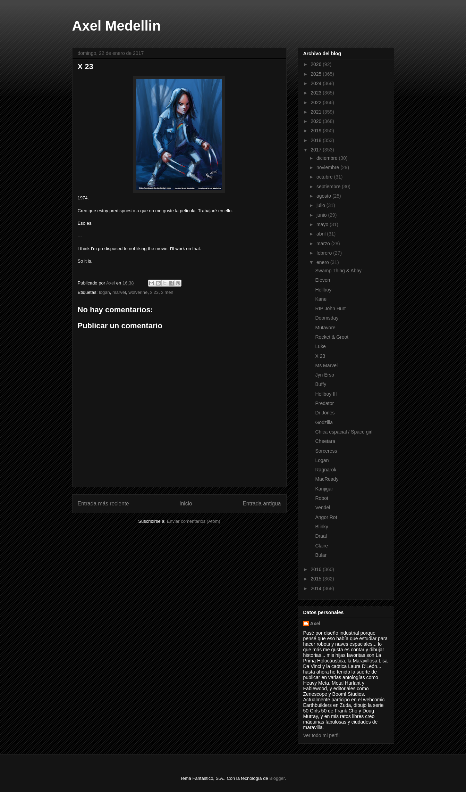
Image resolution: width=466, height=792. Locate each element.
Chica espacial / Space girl (343, 432)
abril (321, 234)
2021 (317, 112)
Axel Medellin (116, 25)
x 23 (154, 292)
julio (321, 205)
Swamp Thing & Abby (338, 270)
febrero (324, 253)
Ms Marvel (326, 365)
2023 (317, 93)
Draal (321, 536)
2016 (317, 569)
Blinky (321, 526)
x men (167, 292)
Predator (324, 403)
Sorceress (326, 451)
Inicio (185, 503)
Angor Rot (326, 517)
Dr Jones (324, 412)
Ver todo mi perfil (321, 735)
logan (104, 292)
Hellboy (323, 289)
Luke (320, 346)
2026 (317, 64)
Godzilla (324, 422)
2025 (317, 74)
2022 (317, 102)
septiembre (329, 186)
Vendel (322, 507)
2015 (317, 578)
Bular (321, 555)
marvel (119, 292)
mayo (323, 224)
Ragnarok (325, 469)
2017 (317, 149)
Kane (321, 299)
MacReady (326, 479)
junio (322, 215)
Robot (321, 498)
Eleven (322, 280)
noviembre (328, 167)
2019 (317, 130)
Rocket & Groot (331, 337)
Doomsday (326, 318)
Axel (315, 623)
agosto (324, 196)
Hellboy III (326, 394)
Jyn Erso (324, 375)
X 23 (320, 356)
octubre (325, 177)
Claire (321, 545)
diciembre (327, 158)
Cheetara (325, 441)
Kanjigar (324, 489)
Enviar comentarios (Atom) (193, 521)
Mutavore (325, 327)
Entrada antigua (262, 503)
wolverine (137, 292)
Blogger (277, 778)
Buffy (320, 384)
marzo (323, 243)
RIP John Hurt (330, 308)
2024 (317, 83)
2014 (317, 588)
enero (323, 262)
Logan (322, 460)
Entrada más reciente (103, 503)
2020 (317, 121)
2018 (317, 140)
